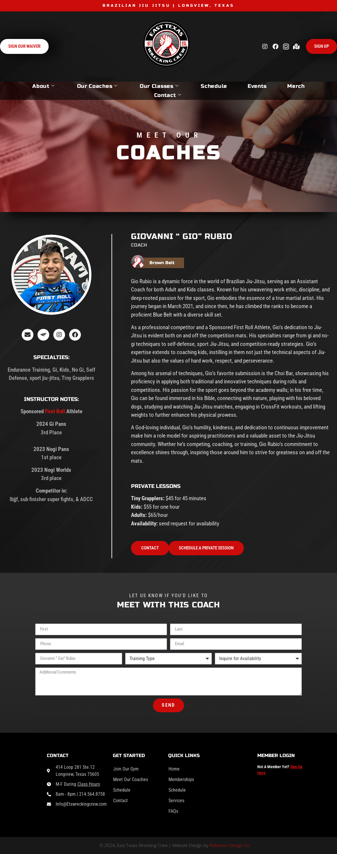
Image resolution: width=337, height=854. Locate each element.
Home (174, 769)
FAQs (173, 811)
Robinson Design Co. (230, 845)
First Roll (55, 411)
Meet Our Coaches (130, 779)
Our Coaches (97, 86)
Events (257, 86)
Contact (167, 95)
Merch (296, 86)
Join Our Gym (126, 769)
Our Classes (159, 86)
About (43, 86)
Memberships (181, 779)
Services (176, 800)
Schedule (214, 86)
